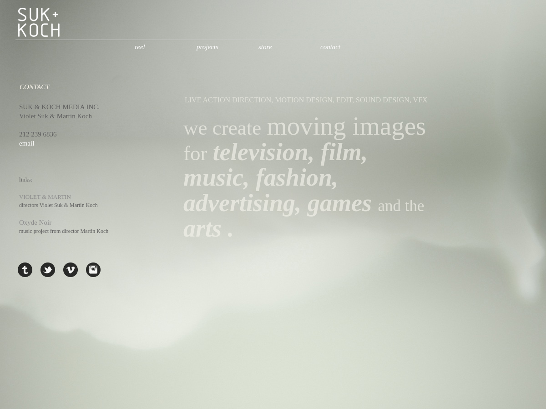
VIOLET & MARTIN (45, 196)
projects (207, 46)
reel (140, 46)
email (26, 143)
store (265, 46)
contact (330, 46)
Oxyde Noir (35, 222)
